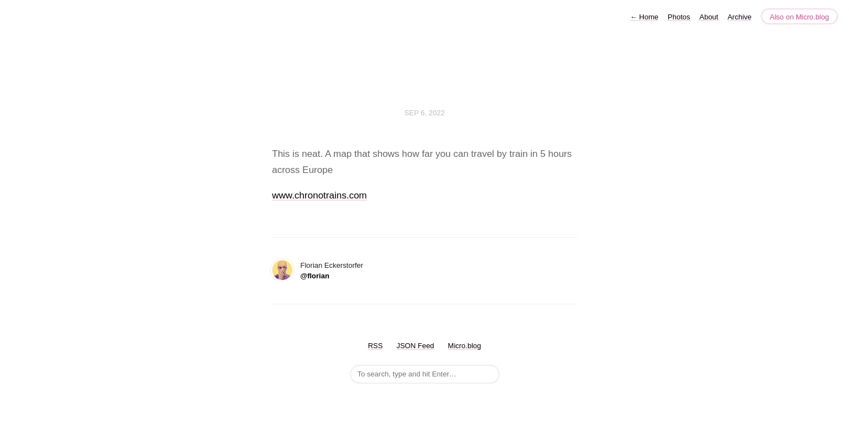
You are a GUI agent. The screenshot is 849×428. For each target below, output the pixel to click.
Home (644, 17)
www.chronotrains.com (319, 195)
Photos (679, 17)
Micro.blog (464, 346)
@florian (315, 276)
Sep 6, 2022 (424, 113)
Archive (739, 17)
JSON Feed (415, 346)
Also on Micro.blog (799, 17)
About (708, 17)
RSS (375, 346)
